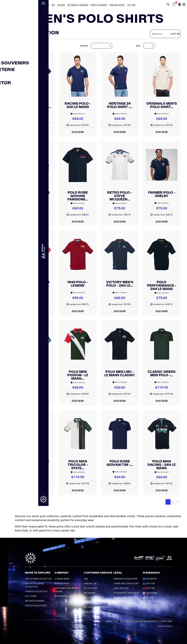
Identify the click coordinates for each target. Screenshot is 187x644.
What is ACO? (61, 583)
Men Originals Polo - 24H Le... (36, 284)
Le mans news (62, 578)
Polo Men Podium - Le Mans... (77, 375)
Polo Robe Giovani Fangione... (77, 195)
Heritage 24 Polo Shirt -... (119, 105)
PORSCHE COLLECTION (36, 591)
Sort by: (175, 34)
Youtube (149, 588)
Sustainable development (68, 596)
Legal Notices (121, 588)
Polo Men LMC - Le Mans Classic (119, 373)
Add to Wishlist (36, 114)
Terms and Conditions (126, 583)
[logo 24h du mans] (20, 4)
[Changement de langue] (5, 320)
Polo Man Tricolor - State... (78, 464)
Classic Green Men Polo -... (161, 373)
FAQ (86, 578)
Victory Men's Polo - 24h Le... (119, 284)
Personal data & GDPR (125, 578)
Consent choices (165, 626)
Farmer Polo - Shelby (161, 194)
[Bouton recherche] (169, 4)
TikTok (148, 597)
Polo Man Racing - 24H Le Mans (162, 464)
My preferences (122, 597)
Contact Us (90, 583)
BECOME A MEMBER (34, 600)
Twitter (149, 583)
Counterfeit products (126, 593)
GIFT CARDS (31, 596)
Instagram (150, 593)
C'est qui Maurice (147, 621)
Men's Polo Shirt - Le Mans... (35, 105)
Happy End (166, 621)
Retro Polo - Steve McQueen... (119, 195)
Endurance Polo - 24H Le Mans (36, 375)
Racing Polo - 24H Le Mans (78, 105)
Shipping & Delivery (94, 602)
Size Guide (89, 611)
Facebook (150, 578)
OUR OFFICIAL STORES (36, 605)
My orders (89, 593)
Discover (36, 132)
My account (90, 588)
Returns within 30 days (97, 607)
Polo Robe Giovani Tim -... (120, 463)
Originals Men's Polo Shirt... (161, 105)
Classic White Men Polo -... (35, 463)
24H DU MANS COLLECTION (38, 578)
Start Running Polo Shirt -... (36, 194)
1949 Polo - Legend (77, 284)
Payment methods (94, 597)
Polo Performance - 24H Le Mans (161, 285)
